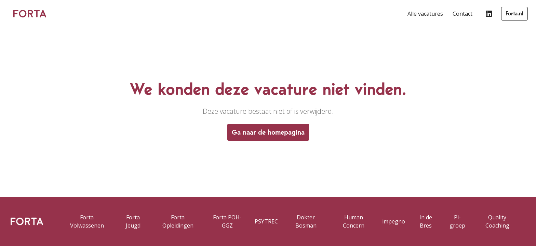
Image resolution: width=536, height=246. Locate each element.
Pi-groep (457, 221)
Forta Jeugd (133, 221)
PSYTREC (266, 221)
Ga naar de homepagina (268, 132)
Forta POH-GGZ (227, 221)
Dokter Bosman (306, 221)
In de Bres (425, 221)
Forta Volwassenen (87, 221)
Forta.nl (514, 13)
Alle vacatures (425, 13)
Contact (462, 13)
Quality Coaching (497, 221)
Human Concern (353, 221)
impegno (393, 221)
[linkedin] (489, 13)
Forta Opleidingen (177, 221)
